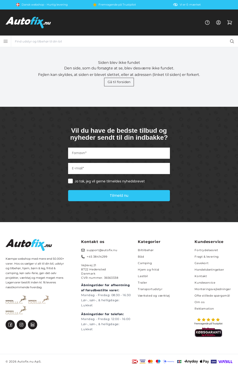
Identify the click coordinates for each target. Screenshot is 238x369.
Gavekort (201, 263)
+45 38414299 (97, 256)
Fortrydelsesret (206, 250)
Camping (145, 263)
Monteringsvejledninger (213, 289)
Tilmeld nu (119, 195)
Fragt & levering (207, 256)
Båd (141, 256)
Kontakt (201, 276)
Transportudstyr (150, 289)
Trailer (142, 282)
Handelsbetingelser (209, 269)
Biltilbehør (146, 250)
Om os (200, 302)
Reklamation (204, 308)
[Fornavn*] (119, 153)
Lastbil (143, 276)
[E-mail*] (119, 168)
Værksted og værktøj (154, 295)
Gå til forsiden (119, 82)
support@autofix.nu (102, 250)
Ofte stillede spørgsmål (212, 295)
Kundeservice (205, 282)
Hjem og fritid (148, 269)
